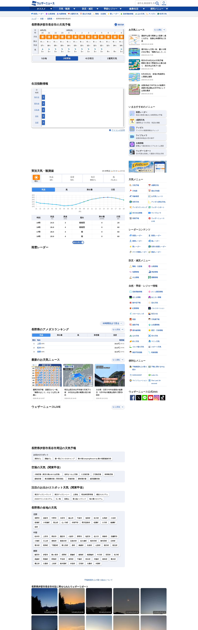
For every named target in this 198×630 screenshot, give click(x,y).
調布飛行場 (82, 479)
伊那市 (45, 555)
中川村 (99, 555)
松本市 (37, 536)
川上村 (45, 541)
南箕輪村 (90, 555)
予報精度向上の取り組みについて (98, 580)
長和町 (45, 545)
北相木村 (73, 541)
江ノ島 (58, 499)
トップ (33, 19)
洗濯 (37, 122)
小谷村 (113, 518)
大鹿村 (45, 564)
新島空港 (38, 479)
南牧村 (54, 541)
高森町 (37, 559)
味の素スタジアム (96, 499)
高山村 (55, 522)
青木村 (37, 545)
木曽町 (97, 564)
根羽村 (70, 559)
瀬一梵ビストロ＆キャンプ (65, 459)
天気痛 (36, 110)
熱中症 (36, 97)
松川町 (116, 555)
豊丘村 (37, 564)
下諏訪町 (55, 545)
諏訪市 (62, 536)
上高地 (75, 494)
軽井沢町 (93, 541)
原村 (73, 545)
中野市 (54, 518)
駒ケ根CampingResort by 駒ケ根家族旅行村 (94, 459)
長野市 (37, 518)
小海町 (37, 541)
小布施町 (46, 522)
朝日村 (106, 545)
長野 (39, 352)
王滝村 (81, 564)
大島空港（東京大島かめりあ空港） (48, 474)
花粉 (37, 116)
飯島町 (81, 555)
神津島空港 (109, 474)
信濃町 (96, 522)
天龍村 (96, 559)
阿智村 (54, 559)
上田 (39, 344)
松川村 (96, 518)
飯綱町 (112, 522)
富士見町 (65, 545)
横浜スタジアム (102, 494)
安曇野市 (114, 536)
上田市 (45, 536)
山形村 (97, 545)
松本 (39, 348)
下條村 (79, 559)
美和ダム (38, 459)
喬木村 (113, 559)
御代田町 (103, 541)
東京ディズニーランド (43, 494)
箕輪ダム (48, 459)
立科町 (112, 541)
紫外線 (36, 103)
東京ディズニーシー (62, 494)
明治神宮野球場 (87, 494)
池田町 (87, 518)
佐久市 (96, 536)
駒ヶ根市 (55, 555)
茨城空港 (71, 479)
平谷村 (62, 559)
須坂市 (45, 518)
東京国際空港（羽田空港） (54, 479)
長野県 (49, 19)
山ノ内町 (65, 522)
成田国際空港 (95, 479)
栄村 (36, 527)
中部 (41, 19)
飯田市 (37, 555)
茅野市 (79, 536)
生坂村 (89, 545)
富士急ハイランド (79, 499)
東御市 (104, 536)
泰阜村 (104, 559)
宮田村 (108, 555)
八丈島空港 (85, 474)
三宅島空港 (97, 474)
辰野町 (64, 555)
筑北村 (114, 545)
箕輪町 (72, 555)
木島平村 (75, 522)
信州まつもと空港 (71, 474)
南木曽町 (63, 564)
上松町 (54, 564)
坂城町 (37, 522)
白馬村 (104, 518)
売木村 (87, 559)
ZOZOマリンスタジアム (43, 499)
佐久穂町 (83, 541)
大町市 (62, 518)
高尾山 (66, 499)
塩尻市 (87, 536)
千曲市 (79, 518)
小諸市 (70, 536)
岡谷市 (54, 536)
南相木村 (63, 541)
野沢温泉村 (86, 522)
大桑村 (89, 564)
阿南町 (45, 559)
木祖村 (72, 564)
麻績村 (81, 545)
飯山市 (70, 518)
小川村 (104, 522)
